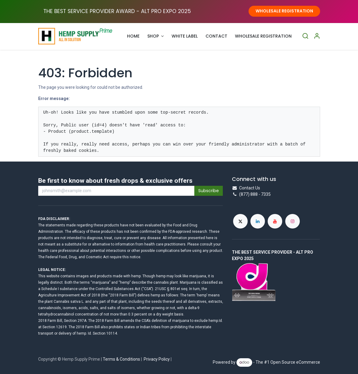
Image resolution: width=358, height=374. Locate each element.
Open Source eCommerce (295, 362)
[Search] (305, 36)
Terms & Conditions (121, 359)
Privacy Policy (157, 359)
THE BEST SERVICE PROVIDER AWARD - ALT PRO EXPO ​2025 (117, 11)
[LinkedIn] (257, 221)
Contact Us (249, 187)
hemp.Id (215, 321)
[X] (240, 221)
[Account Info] (316, 36)
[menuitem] (133, 36)
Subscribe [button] (208, 191)
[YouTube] (275, 221)
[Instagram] (292, 221)
